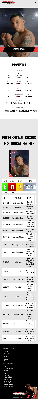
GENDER (9, 94)
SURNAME (9, 81)
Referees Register (8, 385)
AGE (9, 88)
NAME (9, 75)
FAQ (5, 366)
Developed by (19, 397)
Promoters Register (8, 383)
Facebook (6, 351)
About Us (6, 359)
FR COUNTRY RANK (19, 108)
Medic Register (7, 379)
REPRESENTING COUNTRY (19, 87)
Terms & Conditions (8, 368)
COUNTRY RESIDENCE (19, 94)
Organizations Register (9, 381)
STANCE (28, 94)
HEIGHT (28, 81)
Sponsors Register (8, 386)
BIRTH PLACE (19, 71)
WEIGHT (28, 88)
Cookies (6, 370)
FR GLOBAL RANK (19, 100)
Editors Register (8, 378)
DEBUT (29, 75)
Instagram (6, 353)
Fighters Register (8, 376)
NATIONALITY (19, 81)
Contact (6, 361)
